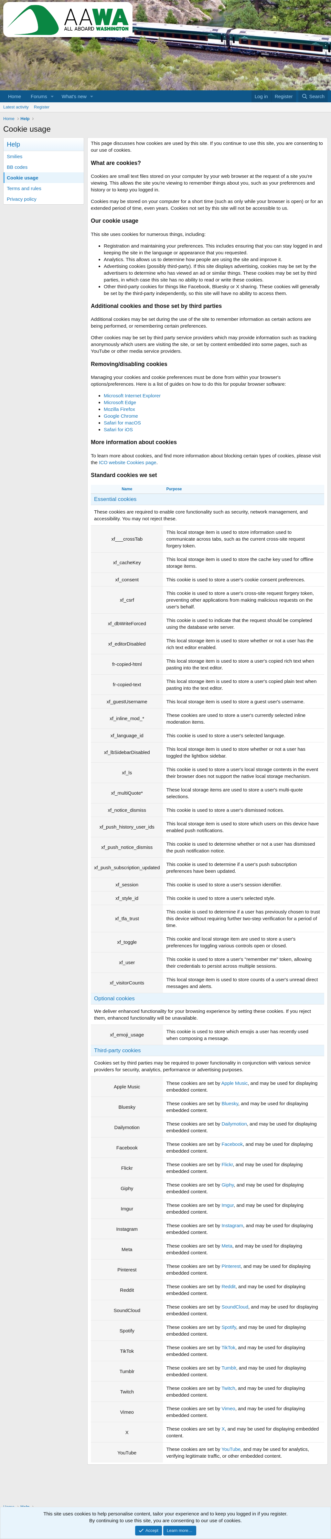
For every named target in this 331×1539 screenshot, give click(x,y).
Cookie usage (22, 177)
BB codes (17, 167)
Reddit (228, 1286)
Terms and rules (24, 188)
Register (41, 107)
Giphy (227, 1184)
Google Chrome (121, 416)
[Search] (313, 96)
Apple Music (234, 1083)
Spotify (228, 1327)
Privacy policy (22, 199)
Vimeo (228, 1408)
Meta (226, 1246)
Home (14, 96)
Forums (39, 96)
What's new (74, 96)
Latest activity (16, 107)
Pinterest (230, 1266)
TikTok (228, 1347)
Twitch (228, 1388)
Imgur (227, 1205)
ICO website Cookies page (127, 462)
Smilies (14, 156)
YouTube (230, 1449)
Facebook (232, 1144)
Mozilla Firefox (119, 409)
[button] (52, 96)
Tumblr (228, 1368)
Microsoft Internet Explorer (132, 395)
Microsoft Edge (120, 402)
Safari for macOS (122, 422)
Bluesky (229, 1103)
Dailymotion (234, 1123)
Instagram (232, 1225)
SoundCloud (234, 1307)
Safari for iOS (118, 429)
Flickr (227, 1164)
